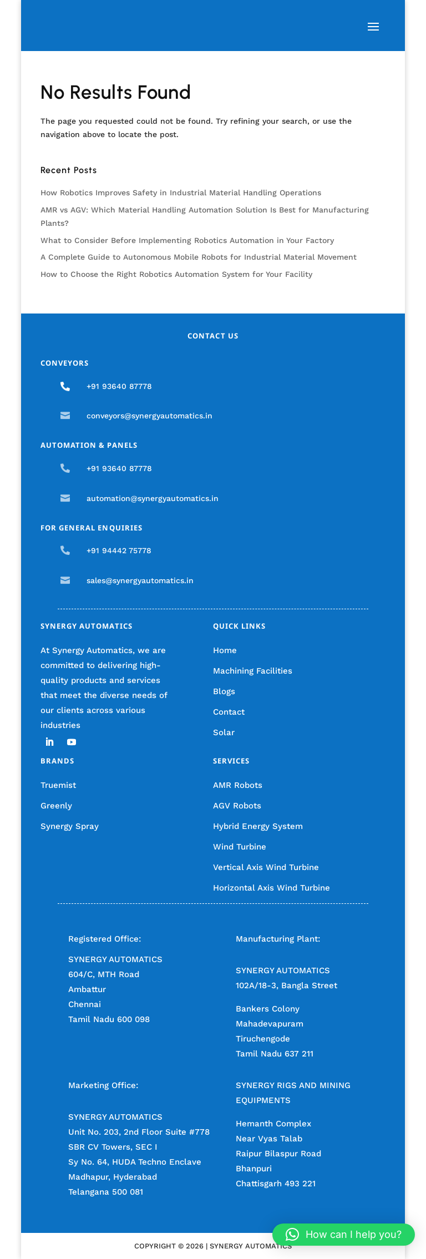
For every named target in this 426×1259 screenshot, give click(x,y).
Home (225, 650)
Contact (229, 712)
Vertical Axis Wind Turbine (266, 867)
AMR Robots (237, 785)
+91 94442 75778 (119, 550)
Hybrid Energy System (258, 826)
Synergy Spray (69, 826)
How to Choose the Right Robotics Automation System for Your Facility (176, 274)
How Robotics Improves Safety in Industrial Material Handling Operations (180, 192)
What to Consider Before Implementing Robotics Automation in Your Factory (187, 240)
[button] (343, 1234)
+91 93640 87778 (119, 386)
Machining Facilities (252, 671)
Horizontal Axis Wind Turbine (271, 888)
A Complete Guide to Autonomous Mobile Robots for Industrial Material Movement (198, 256)
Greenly (56, 806)
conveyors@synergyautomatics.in (149, 415)
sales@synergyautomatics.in (140, 580)
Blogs (224, 691)
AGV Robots (237, 806)
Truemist (58, 785)
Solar (224, 732)
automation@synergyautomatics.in (153, 498)
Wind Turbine (239, 847)
